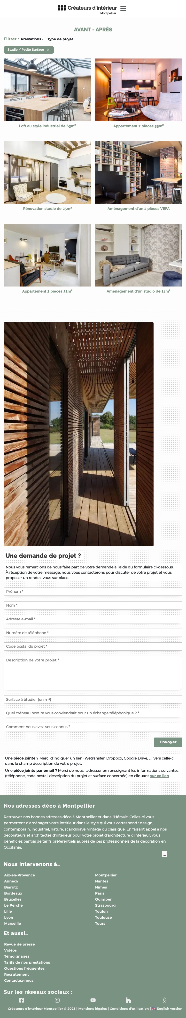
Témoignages (16, 956)
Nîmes (101, 887)
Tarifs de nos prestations (27, 962)
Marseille (12, 923)
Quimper (103, 899)
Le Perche (13, 905)
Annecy (11, 881)
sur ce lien (159, 776)
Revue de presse (19, 944)
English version (167, 1009)
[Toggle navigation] (123, 8)
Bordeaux (13, 893)
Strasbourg (105, 905)
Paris (99, 893)
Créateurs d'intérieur (87, 10)
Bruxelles (13, 899)
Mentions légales (92, 1009)
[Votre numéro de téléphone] (93, 633)
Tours (100, 923)
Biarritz (11, 887)
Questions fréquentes (24, 968)
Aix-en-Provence (19, 875)
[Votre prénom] (93, 592)
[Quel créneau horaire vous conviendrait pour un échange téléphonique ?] (93, 713)
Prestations (31, 39)
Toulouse (103, 917)
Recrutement (16, 974)
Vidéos (10, 950)
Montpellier (106, 875)
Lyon (8, 917)
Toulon (101, 911)
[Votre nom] (93, 605)
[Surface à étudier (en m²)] (93, 699)
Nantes (101, 881)
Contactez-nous (18, 980)
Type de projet (60, 39)
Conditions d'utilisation (129, 1009)
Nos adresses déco (49, 806)
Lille (8, 911)
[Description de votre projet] (93, 673)
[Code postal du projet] (93, 646)
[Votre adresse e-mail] (93, 619)
